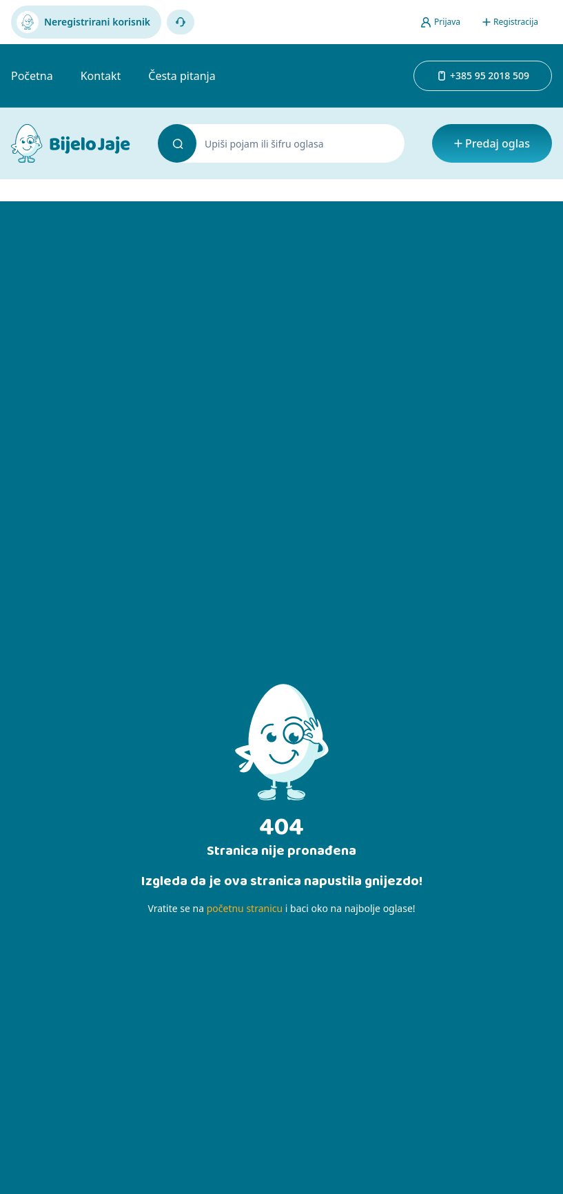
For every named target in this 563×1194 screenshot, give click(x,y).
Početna (32, 75)
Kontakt (101, 75)
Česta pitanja (181, 75)
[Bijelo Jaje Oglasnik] (70, 143)
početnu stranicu (245, 908)
